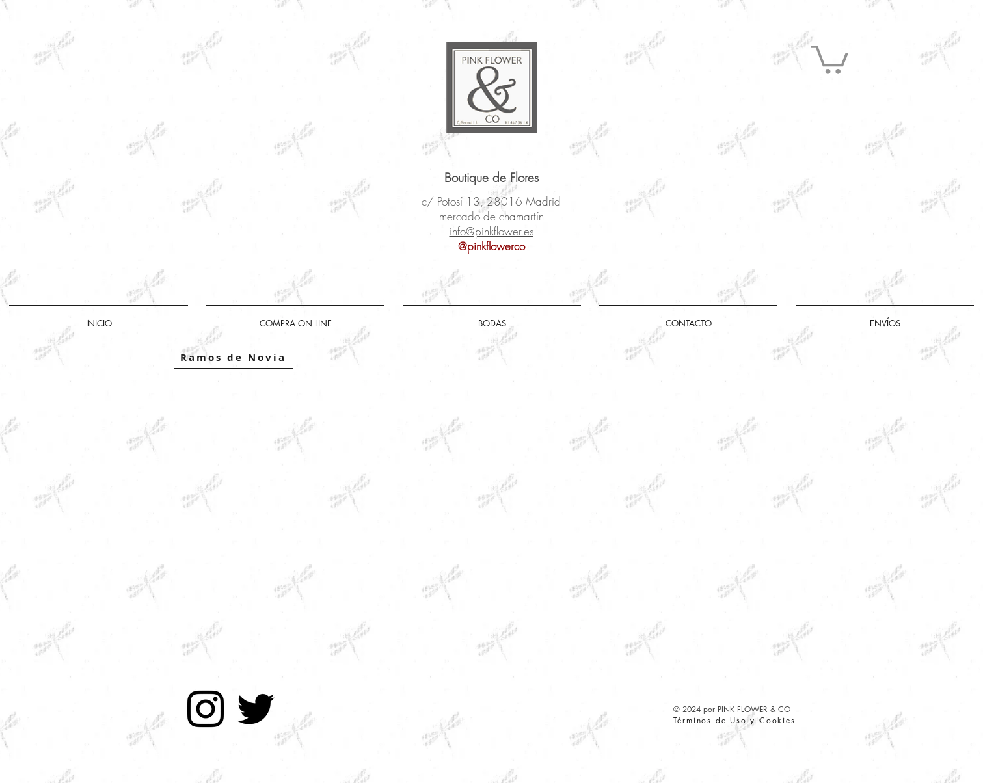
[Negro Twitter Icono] (255, 709)
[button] (829, 58)
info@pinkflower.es (491, 231)
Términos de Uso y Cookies (734, 720)
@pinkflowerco (491, 246)
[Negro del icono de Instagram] (205, 709)
